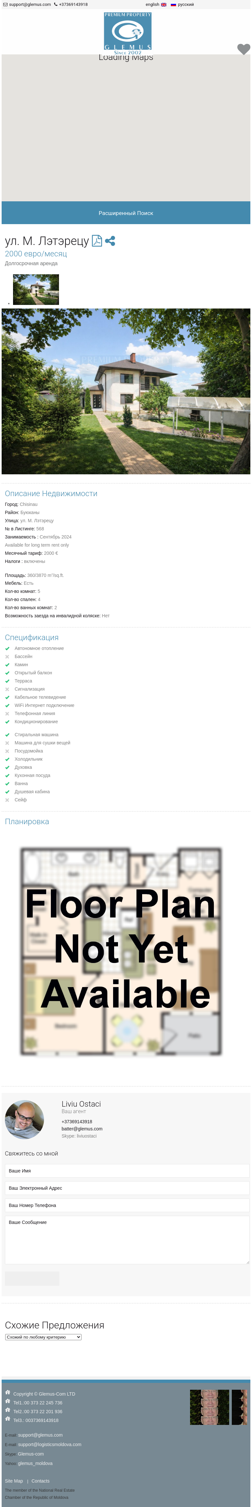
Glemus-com (31, 1454)
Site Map (14, 1481)
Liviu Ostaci (81, 1104)
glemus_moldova (35, 1463)
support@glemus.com (40, 1435)
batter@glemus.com (82, 1128)
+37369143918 (77, 1121)
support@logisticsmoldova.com (50, 1444)
